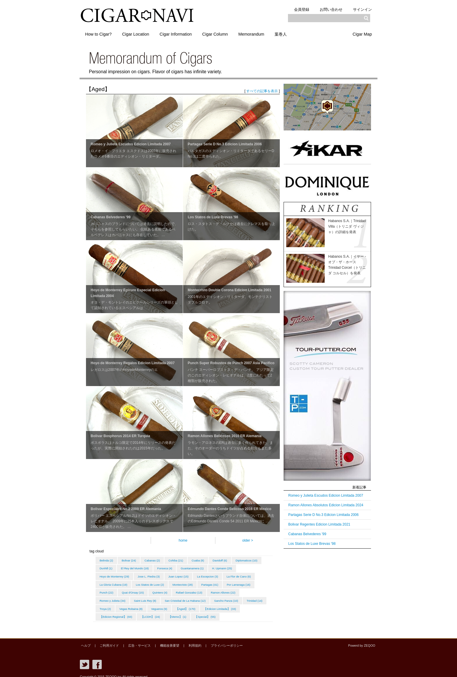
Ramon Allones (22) (112, 597)
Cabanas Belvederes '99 (307, 534)
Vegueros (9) (222, 604)
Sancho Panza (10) (112, 604)
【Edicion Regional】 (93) (158, 611)
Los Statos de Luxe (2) (186, 582)
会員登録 (295, 9)
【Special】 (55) (252, 611)
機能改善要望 (162, 640)
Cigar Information (182, 33)
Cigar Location (139, 33)
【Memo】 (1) (223, 611)
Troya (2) (165, 604)
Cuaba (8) (204, 560)
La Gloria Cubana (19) (148, 582)
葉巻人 (294, 33)
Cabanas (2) (155, 560)
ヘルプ (84, 640)
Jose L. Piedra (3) (181, 574)
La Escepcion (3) (242, 574)
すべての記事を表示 (262, 91)
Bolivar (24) (131, 560)
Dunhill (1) (138, 567)
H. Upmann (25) (110, 574)
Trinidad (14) (142, 604)
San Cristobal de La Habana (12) (223, 597)
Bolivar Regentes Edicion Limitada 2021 (319, 524)
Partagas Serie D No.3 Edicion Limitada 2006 (323, 515)
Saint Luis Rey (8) (182, 597)
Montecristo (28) (220, 582)
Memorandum (262, 33)
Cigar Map (361, 33)
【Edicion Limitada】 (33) (116, 611)
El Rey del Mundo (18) (168, 567)
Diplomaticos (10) (111, 567)
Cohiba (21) (180, 560)
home (183, 540)
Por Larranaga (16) (112, 589)
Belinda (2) (107, 560)
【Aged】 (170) (249, 604)
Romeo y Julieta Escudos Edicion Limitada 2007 (325, 495)
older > (247, 540)
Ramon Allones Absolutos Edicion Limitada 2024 (325, 505)
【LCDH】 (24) (194, 611)
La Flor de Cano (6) (112, 582)
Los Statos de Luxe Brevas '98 (311, 544)
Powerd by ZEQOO (362, 640)
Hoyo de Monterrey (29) (144, 574)
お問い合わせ (327, 9)
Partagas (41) (248, 582)
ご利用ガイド (106, 640)
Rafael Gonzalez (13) (227, 589)
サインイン (361, 9)
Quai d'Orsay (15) (168, 589)
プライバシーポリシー (215, 640)
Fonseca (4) (199, 567)
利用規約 (185, 640)
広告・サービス (134, 640)
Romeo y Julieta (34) (148, 597)
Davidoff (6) (227, 560)
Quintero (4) (196, 589)
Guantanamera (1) (228, 567)
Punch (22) (140, 589)
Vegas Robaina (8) (192, 604)
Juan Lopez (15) (211, 574)
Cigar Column (223, 33)
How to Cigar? (99, 33)
